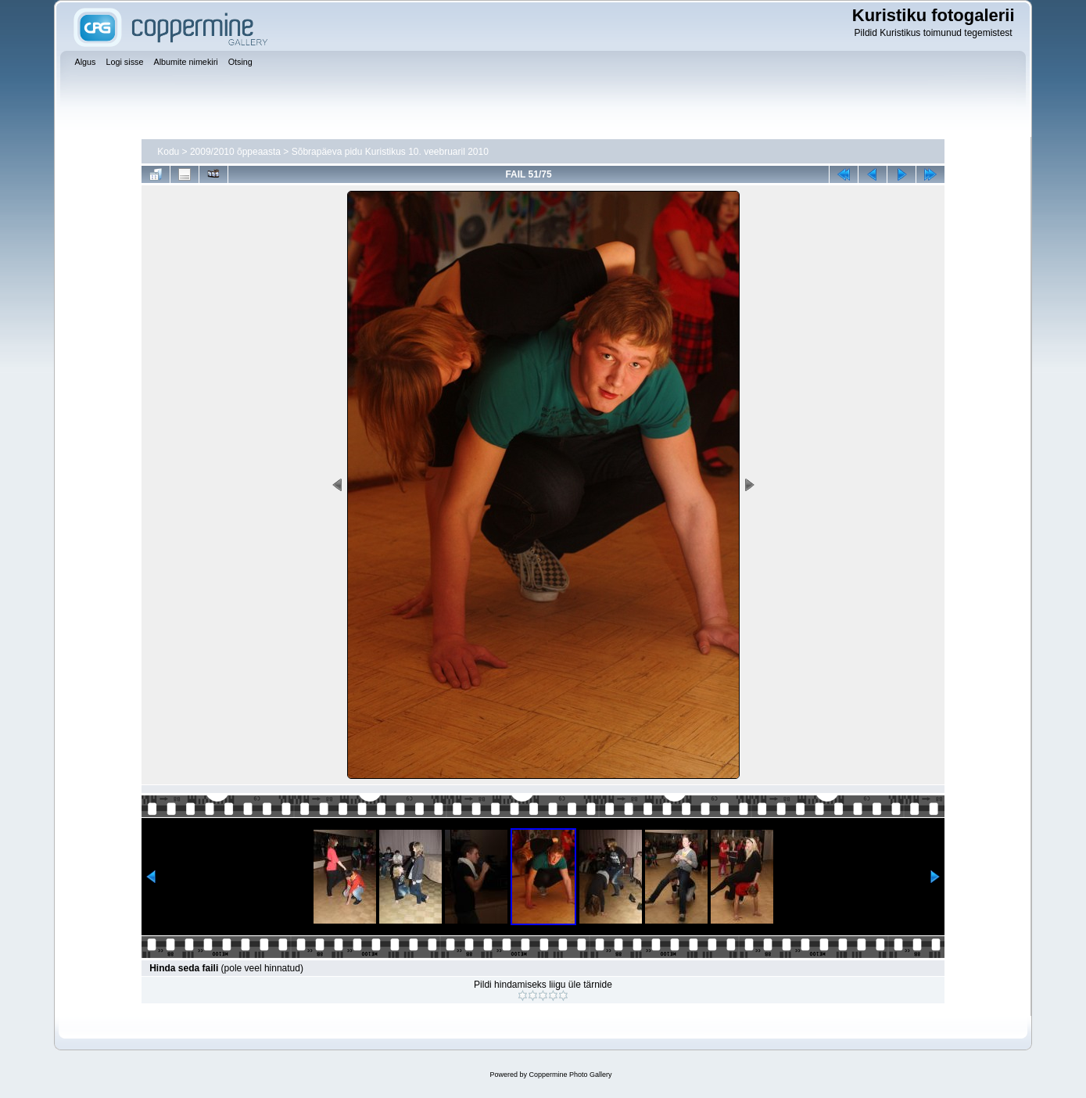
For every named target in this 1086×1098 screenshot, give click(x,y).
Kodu (168, 151)
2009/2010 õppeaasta (235, 151)
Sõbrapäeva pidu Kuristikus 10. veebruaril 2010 (390, 151)
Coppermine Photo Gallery (570, 1074)
